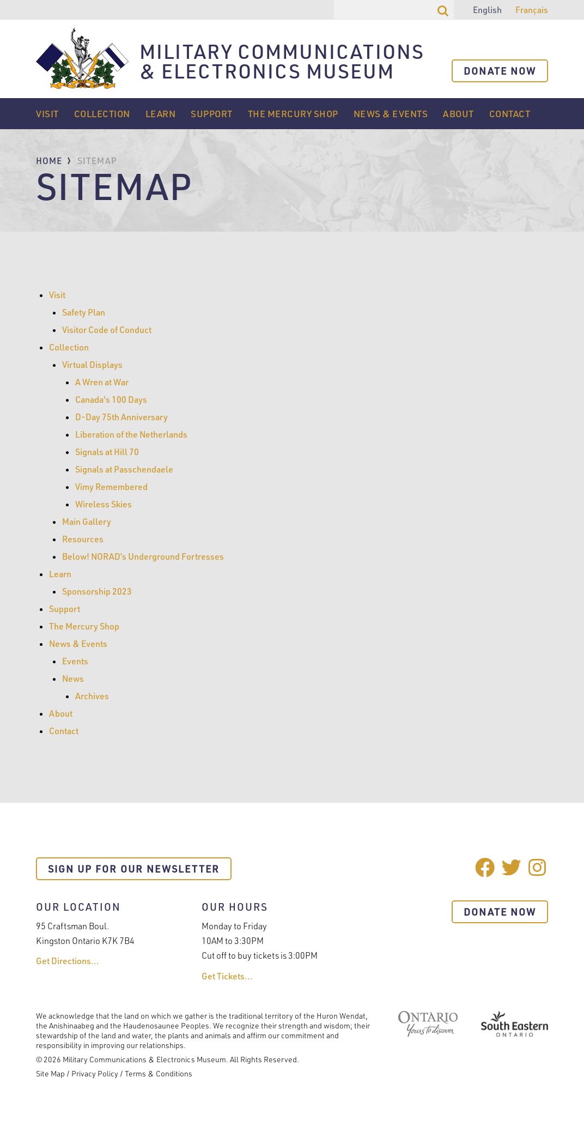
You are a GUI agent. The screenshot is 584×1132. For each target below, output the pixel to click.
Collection (102, 113)
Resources (83, 539)
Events (75, 661)
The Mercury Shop (293, 113)
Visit (47, 113)
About (458, 113)
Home (49, 160)
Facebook (485, 867)
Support (212, 113)
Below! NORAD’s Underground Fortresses (143, 556)
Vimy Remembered (111, 486)
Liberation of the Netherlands (131, 434)
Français (531, 9)
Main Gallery (86, 521)
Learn (160, 113)
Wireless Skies (103, 504)
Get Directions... (67, 960)
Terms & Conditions (158, 1073)
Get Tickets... (227, 976)
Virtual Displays (92, 364)
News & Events (391, 113)
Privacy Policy (94, 1073)
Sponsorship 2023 (97, 591)
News (73, 678)
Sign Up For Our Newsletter (134, 869)
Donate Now (500, 71)
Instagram (538, 867)
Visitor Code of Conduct (106, 329)
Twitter (511, 867)
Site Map (50, 1073)
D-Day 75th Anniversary (121, 416)
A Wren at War (102, 382)
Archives (92, 696)
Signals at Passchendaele (124, 469)
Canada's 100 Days (111, 399)
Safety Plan (83, 312)
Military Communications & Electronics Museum (281, 62)
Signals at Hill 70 (107, 451)
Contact (510, 113)
